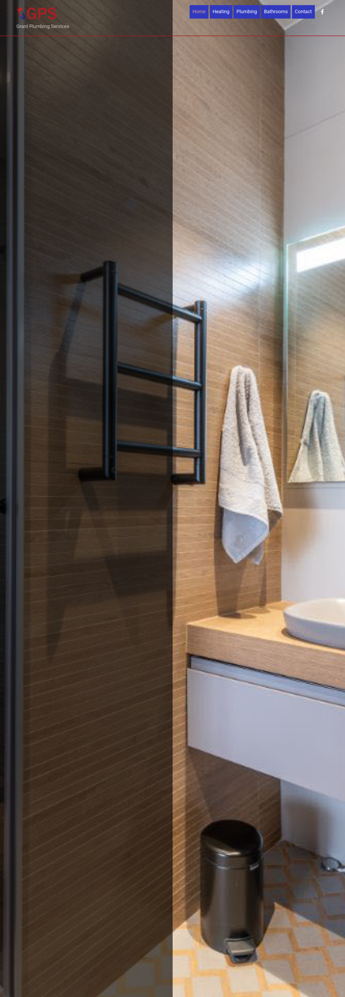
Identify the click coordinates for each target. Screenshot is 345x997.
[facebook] (322, 12)
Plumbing (246, 11)
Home (199, 11)
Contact (303, 11)
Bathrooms (276, 11)
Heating (220, 11)
